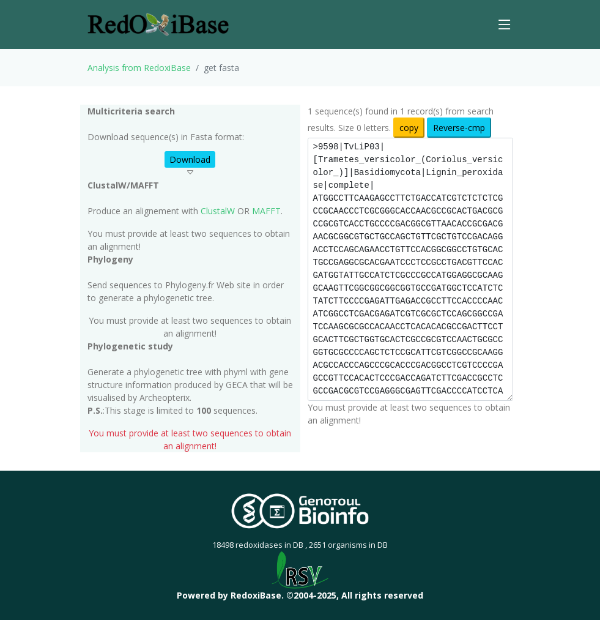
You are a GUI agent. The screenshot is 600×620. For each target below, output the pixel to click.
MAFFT (266, 211)
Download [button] (189, 159)
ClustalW (218, 211)
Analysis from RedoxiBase (139, 67)
